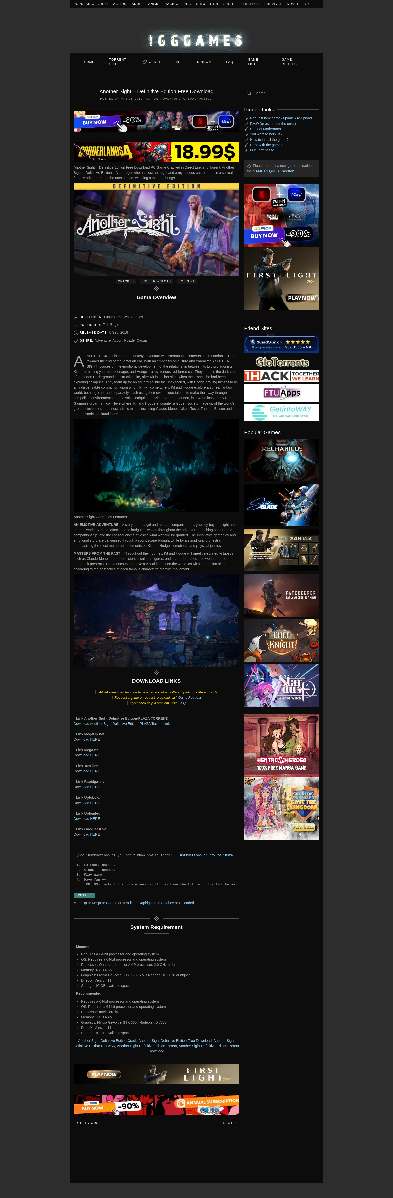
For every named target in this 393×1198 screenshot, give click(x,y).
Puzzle (205, 98)
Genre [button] (155, 62)
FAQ (229, 62)
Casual (190, 98)
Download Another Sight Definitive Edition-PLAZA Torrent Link (122, 724)
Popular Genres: (91, 4)
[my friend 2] (281, 361)
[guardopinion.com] (281, 343)
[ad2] (279, 745)
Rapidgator (147, 903)
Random (203, 62)
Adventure (171, 98)
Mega (96, 903)
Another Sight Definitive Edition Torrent (147, 1046)
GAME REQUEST (290, 62)
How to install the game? (269, 140)
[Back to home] (196, 30)
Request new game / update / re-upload (281, 118)
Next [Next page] (229, 1123)
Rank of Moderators (265, 129)
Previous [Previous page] (87, 1123)
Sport (229, 4)
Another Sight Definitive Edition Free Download (175, 1041)
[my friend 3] (281, 376)
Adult (137, 4)
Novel (293, 4)
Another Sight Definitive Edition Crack (107, 1041)
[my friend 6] (281, 393)
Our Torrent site (262, 150)
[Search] (281, 93)
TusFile (128, 903)
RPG (187, 4)
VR (306, 4)
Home (89, 62)
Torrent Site (117, 62)
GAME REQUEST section (273, 171)
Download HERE (87, 739)
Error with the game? (266, 145)
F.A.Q (181, 703)
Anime (154, 4)
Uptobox (167, 903)
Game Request (189, 698)
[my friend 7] (281, 412)
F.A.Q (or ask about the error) (273, 124)
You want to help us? (266, 134)
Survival (273, 4)
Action (120, 4)
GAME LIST (253, 62)
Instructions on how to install (207, 855)
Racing (172, 4)
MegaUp (80, 903)
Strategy (249, 4)
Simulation (207, 4)
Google (111, 903)
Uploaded (186, 903)
